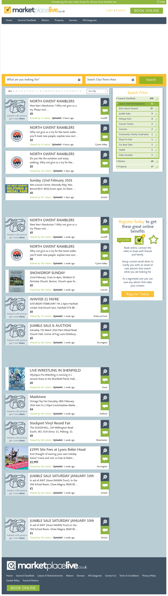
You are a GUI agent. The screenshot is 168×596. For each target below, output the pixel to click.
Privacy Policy (149, 576)
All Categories (90, 20)
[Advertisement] (84, 49)
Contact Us (110, 576)
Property (59, 20)
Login (109, 10)
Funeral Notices (31, 580)
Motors (45, 20)
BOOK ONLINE (146, 11)
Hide (161, 2)
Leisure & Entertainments (50, 576)
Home (9, 20)
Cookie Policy (13, 580)
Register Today (137, 294)
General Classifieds (27, 20)
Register (121, 10)
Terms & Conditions (129, 576)
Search (151, 80)
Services (73, 20)
